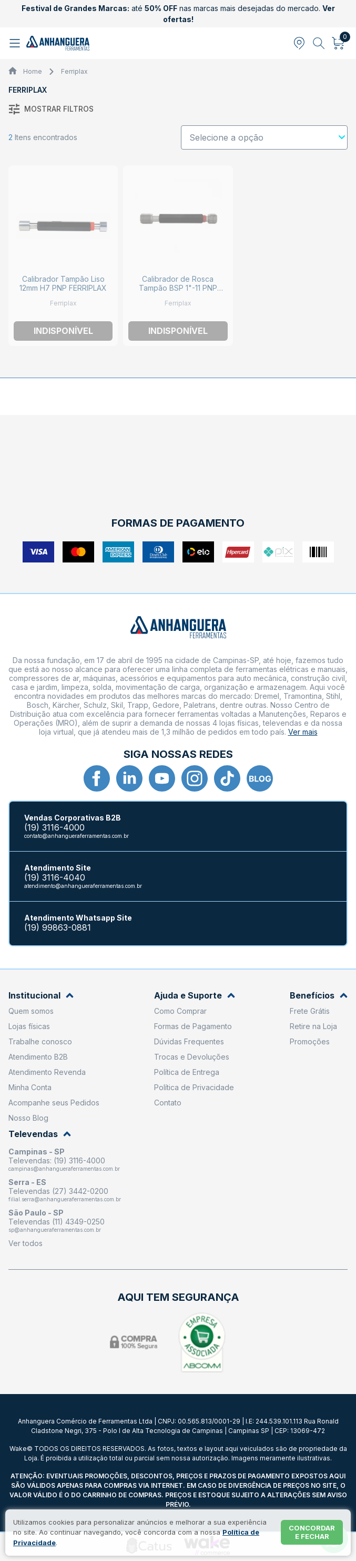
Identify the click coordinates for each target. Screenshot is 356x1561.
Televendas (39, 1134)
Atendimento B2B (38, 1056)
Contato (167, 1102)
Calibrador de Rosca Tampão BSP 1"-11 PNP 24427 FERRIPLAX (178, 287)
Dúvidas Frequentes (189, 1041)
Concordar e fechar (312, 1532)
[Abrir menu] (16, 43)
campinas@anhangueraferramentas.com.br (64, 1168)
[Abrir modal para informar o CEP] (299, 43)
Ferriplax (74, 71)
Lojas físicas (29, 1026)
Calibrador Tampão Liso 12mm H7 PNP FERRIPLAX (63, 283)
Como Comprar (180, 1010)
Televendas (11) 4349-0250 (56, 1221)
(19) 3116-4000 (54, 828)
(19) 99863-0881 (57, 928)
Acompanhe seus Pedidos (53, 1102)
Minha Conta (30, 1087)
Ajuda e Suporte (194, 996)
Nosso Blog (28, 1117)
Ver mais (303, 731)
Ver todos (25, 1243)
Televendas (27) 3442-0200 (58, 1191)
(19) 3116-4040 (54, 878)
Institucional (41, 996)
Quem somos (31, 1010)
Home (32, 71)
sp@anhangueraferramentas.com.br (54, 1230)
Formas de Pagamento (193, 1026)
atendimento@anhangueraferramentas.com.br (83, 886)
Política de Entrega (186, 1072)
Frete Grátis (310, 1010)
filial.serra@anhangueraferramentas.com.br (64, 1199)
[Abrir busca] (319, 43)
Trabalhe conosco (40, 1041)
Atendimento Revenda (47, 1072)
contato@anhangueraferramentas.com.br (76, 836)
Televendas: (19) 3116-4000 (56, 1160)
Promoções (310, 1041)
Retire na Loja (313, 1026)
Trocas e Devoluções (191, 1056)
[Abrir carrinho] (338, 43)
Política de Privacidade (194, 1087)
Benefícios (319, 996)
